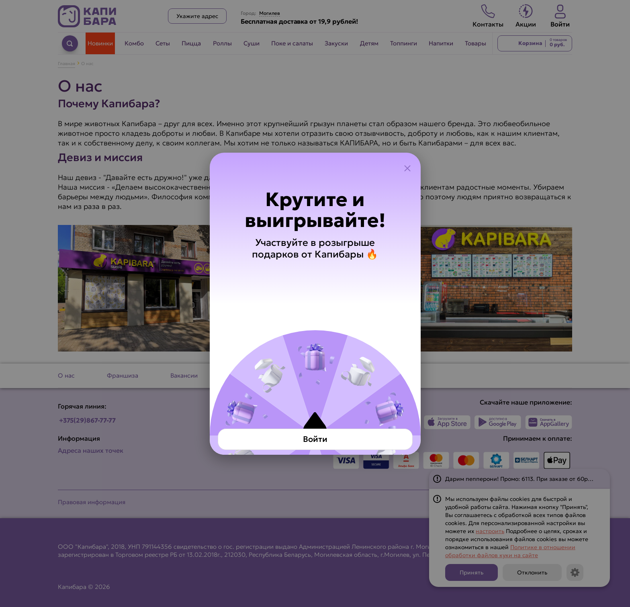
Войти (315, 439)
